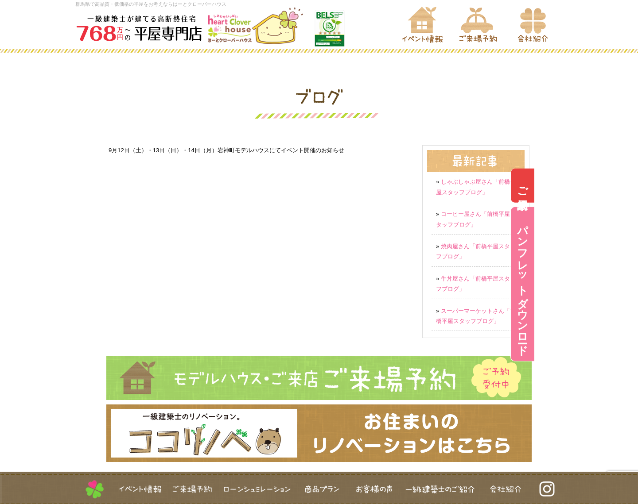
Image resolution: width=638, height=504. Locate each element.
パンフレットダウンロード (626, 284)
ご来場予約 (626, 185)
